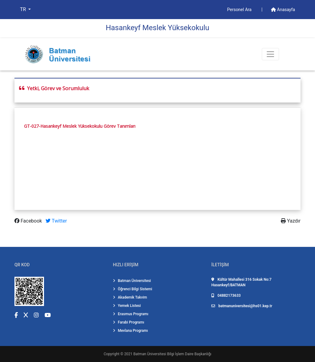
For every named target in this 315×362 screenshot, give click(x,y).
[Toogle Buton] (270, 54)
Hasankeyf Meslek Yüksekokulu (157, 27)
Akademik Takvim (130, 297)
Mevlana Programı (130, 330)
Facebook (28, 221)
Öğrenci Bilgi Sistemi (132, 289)
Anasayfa (283, 9)
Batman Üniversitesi (132, 281)
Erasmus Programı (130, 314)
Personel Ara (240, 9)
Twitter (56, 221)
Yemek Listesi (127, 306)
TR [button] (23, 9)
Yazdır (291, 221)
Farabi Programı (128, 322)
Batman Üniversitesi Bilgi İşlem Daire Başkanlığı (172, 354)
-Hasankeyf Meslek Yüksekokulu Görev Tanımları (87, 126)
